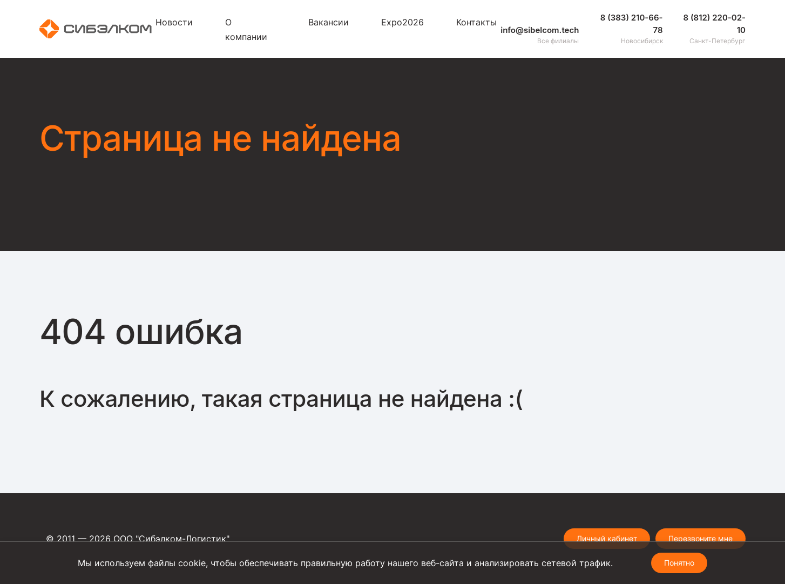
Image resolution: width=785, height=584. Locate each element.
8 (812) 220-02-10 (715, 23)
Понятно (679, 562)
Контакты (476, 22)
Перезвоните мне (700, 538)
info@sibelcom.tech (539, 30)
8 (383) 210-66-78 (631, 23)
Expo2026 (402, 22)
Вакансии (328, 22)
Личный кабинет (607, 538)
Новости (174, 22)
